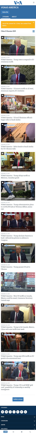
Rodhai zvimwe (18, 399)
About (14, 17)
